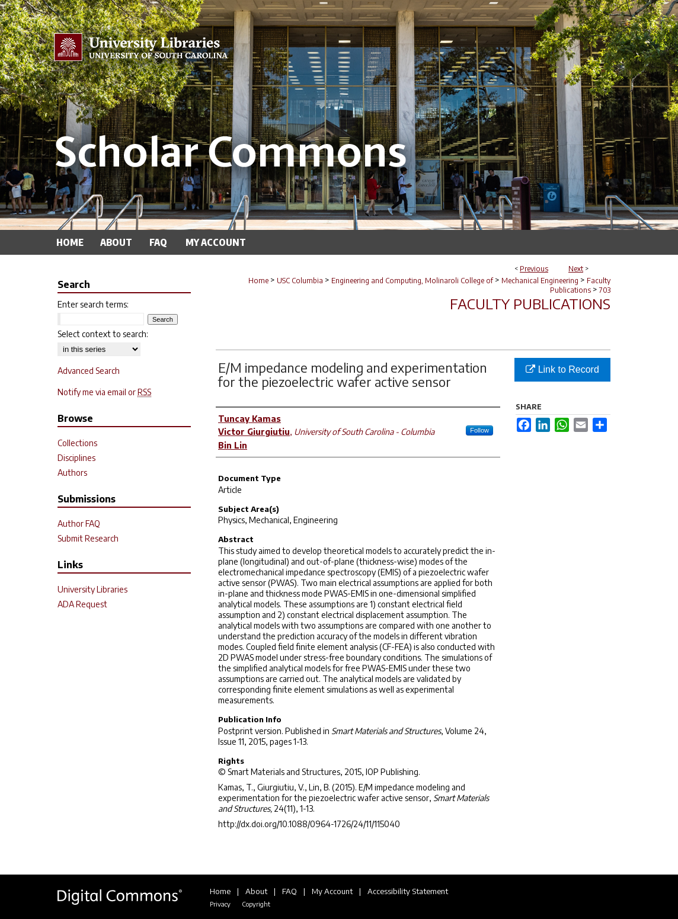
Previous (534, 268)
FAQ (289, 891)
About (256, 891)
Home (258, 280)
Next (575, 268)
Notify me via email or (104, 392)
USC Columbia (300, 280)
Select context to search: (102, 334)
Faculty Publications (580, 285)
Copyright (256, 904)
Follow (479, 430)
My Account (332, 891)
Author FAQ (78, 523)
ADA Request (82, 604)
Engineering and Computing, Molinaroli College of (412, 280)
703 (604, 290)
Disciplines (76, 458)
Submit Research (88, 538)
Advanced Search (88, 371)
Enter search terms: (93, 304)
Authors (72, 472)
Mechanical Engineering (539, 280)
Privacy (220, 904)
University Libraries (92, 589)
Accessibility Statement (407, 891)
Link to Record (562, 369)
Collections (77, 443)
